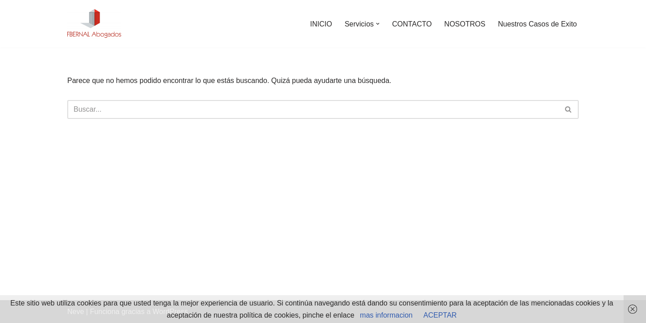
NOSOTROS (464, 24)
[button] (378, 24)
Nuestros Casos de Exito (537, 24)
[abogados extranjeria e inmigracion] (94, 23)
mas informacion (386, 315)
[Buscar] (313, 109)
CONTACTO (412, 24)
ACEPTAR (440, 315)
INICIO (321, 24)
